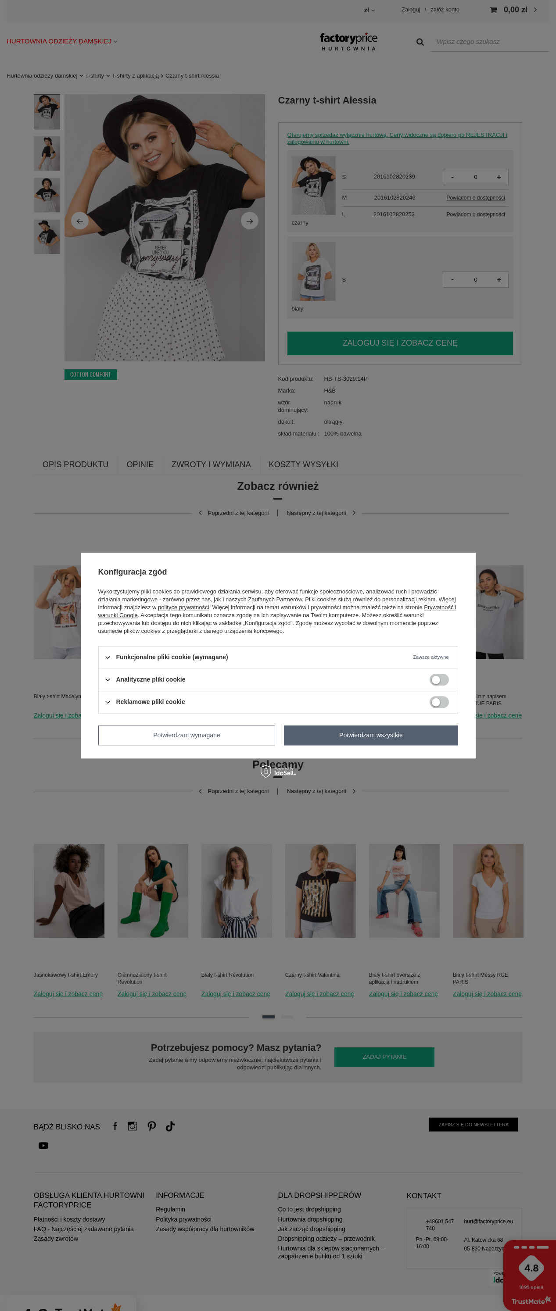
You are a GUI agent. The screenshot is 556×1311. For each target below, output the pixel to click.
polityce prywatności (183, 607)
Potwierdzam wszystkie (371, 735)
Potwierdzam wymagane (186, 735)
